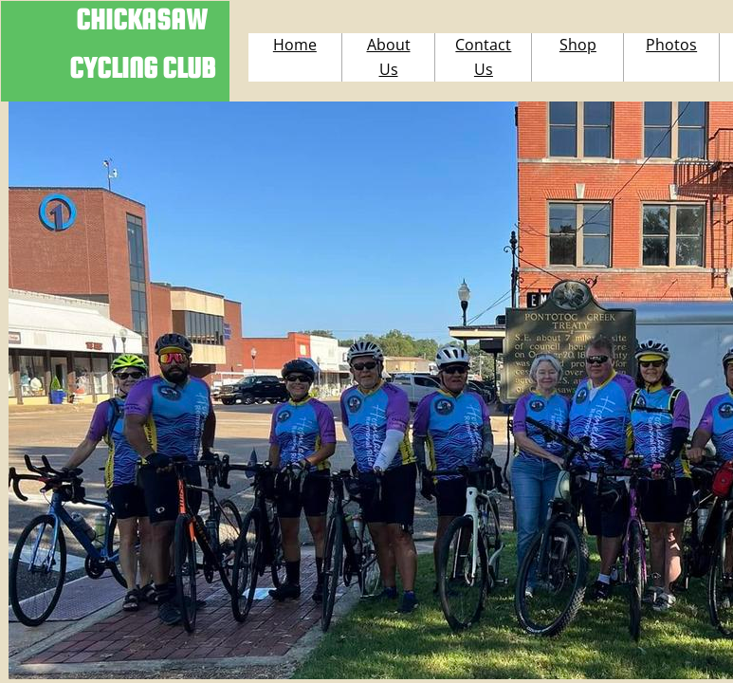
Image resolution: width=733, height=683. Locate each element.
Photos (671, 44)
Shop (577, 44)
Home (295, 44)
